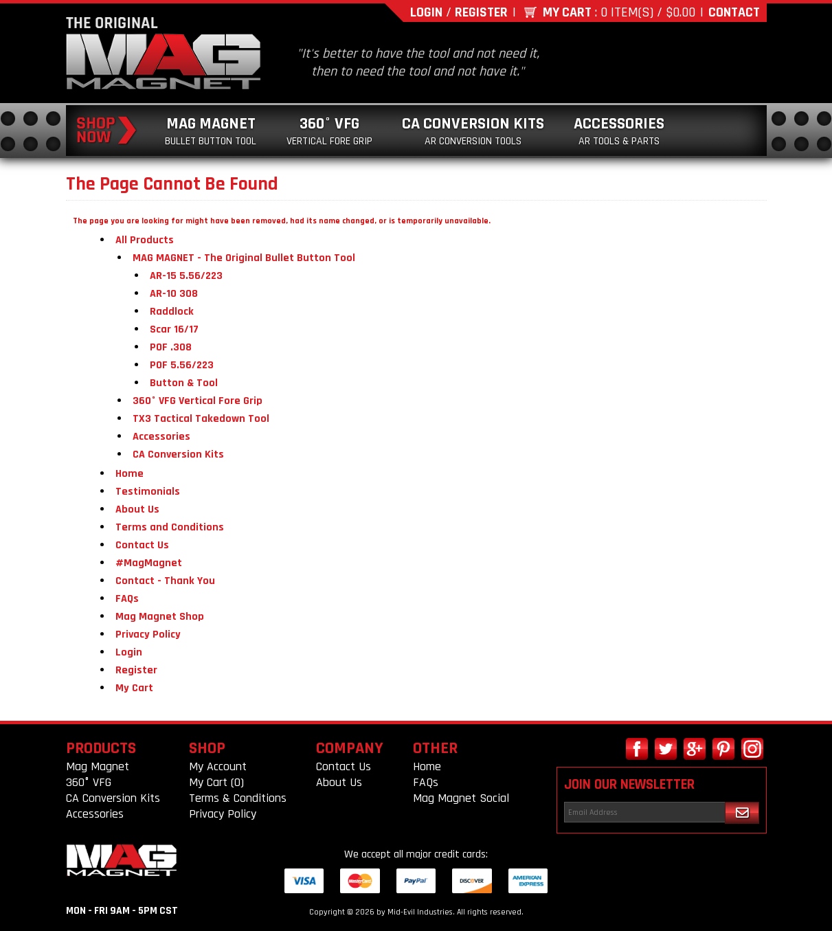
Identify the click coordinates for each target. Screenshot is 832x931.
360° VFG (329, 130)
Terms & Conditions (237, 798)
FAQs (127, 599)
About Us (137, 509)
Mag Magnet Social (461, 798)
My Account (218, 766)
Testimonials (147, 491)
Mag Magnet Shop (159, 616)
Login (426, 12)
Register (481, 12)
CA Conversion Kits (473, 130)
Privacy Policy (148, 634)
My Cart (567, 12)
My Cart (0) (216, 782)
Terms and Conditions (169, 527)
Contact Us (142, 545)
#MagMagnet (148, 563)
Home (129, 474)
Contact (734, 12)
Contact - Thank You (165, 581)
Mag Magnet (210, 130)
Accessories (619, 130)
